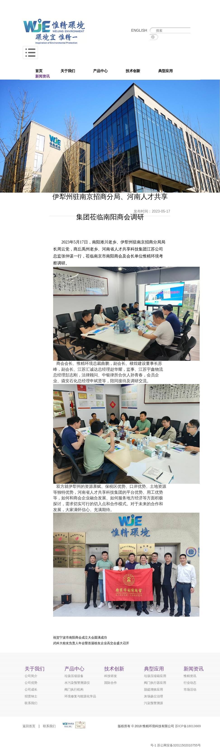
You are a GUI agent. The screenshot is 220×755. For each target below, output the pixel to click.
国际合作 (110, 682)
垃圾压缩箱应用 (155, 676)
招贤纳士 (31, 696)
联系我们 (31, 703)
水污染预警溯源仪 (77, 682)
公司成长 (31, 689)
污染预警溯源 (153, 703)
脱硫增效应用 (153, 689)
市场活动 (190, 689)
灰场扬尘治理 (153, 696)
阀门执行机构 (73, 689)
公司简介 (31, 676)
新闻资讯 (42, 76)
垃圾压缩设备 (73, 676)
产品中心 (100, 71)
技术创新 (133, 71)
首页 (39, 71)
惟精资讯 (190, 676)
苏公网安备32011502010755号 (179, 745)
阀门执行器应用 (155, 682)
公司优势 (31, 682)
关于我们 (68, 71)
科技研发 (110, 676)
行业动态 (190, 682)
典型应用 (165, 71)
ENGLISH (139, 30)
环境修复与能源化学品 (80, 696)
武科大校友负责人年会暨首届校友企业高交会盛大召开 (91, 643)
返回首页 (29, 726)
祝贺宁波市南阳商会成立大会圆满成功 (80, 637)
